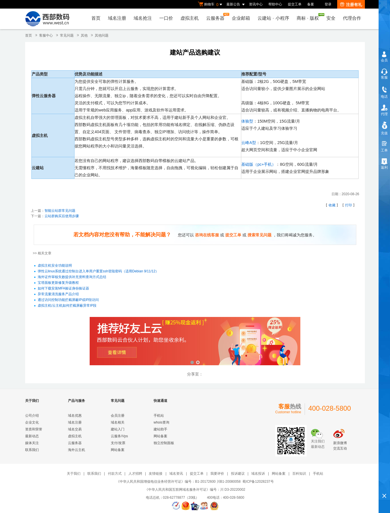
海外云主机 (76, 450)
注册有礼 (351, 4)
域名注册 (117, 18)
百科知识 (299, 474)
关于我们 (74, 474)
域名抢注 (143, 18)
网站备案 (117, 450)
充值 (384, 133)
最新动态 (32, 436)
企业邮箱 (241, 18)
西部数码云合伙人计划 (195, 342)
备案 (310, 4)
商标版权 (309, 17)
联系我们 (32, 450)
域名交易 (75, 429)
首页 (95, 18)
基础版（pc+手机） (258, 164)
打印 (348, 205)
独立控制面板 (164, 443)
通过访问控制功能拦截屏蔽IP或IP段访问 (68, 300)
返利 (384, 167)
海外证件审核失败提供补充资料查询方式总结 (72, 277)
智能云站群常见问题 (60, 211)
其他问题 (101, 35)
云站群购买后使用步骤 (62, 216)
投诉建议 (238, 474)
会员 (384, 60)
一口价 (166, 18)
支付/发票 (118, 443)
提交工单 (294, 4)
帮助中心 (275, 4)
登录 (328, 4)
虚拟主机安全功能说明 (55, 266)
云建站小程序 (273, 18)
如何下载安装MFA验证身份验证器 (63, 289)
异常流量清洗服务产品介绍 (58, 294)
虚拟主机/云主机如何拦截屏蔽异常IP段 (67, 306)
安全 (330, 18)
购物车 (211, 4)
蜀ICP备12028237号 (258, 482)
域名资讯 (176, 474)
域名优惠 (75, 416)
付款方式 (115, 474)
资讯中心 (256, 4)
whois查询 (161, 422)
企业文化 (32, 422)
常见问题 (67, 35)
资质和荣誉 (33, 429)
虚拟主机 (189, 18)
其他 (84, 35)
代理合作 (352, 18)
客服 (384, 77)
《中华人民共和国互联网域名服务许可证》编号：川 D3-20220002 (195, 490)
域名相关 (117, 422)
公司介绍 (32, 416)
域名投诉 (258, 474)
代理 (384, 114)
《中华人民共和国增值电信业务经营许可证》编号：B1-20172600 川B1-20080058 (178, 482)
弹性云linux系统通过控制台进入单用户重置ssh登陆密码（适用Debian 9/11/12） (98, 272)
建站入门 (117, 429)
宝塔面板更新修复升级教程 (58, 283)
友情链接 (155, 474)
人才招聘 (135, 474)
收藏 (332, 205)
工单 (384, 150)
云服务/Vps (119, 436)
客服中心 (46, 35)
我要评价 (217, 474)
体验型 (247, 121)
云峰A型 (248, 142)
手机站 (159, 416)
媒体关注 (32, 443)
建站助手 (160, 429)
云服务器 (216, 17)
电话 (384, 97)
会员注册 (117, 416)
